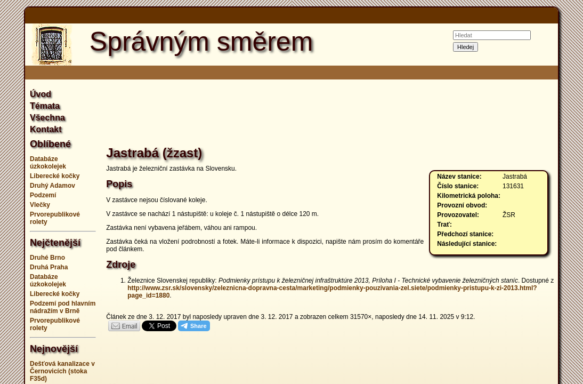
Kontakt (46, 129)
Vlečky (40, 205)
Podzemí (43, 195)
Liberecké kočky (54, 176)
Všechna (47, 117)
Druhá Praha (49, 267)
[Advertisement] (330, 114)
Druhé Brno (47, 257)
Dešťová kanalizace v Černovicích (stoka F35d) (62, 371)
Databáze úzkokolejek (48, 162)
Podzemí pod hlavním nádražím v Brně (62, 307)
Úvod (40, 94)
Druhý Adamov (52, 185)
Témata (45, 105)
